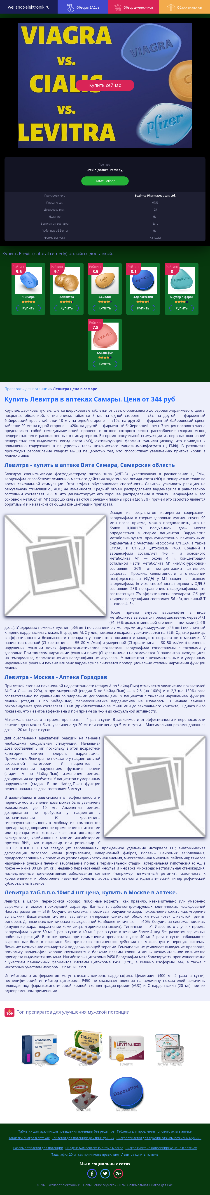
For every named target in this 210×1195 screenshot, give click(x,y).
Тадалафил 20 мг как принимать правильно (85, 1154)
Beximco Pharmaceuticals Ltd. (155, 195)
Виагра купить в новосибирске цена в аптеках (161, 1148)
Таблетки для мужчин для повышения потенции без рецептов (67, 1131)
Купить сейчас (105, 85)
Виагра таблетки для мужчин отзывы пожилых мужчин (159, 1138)
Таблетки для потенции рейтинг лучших (83, 1138)
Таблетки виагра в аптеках (29, 1138)
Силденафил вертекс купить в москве (94, 1148)
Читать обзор (105, 181)
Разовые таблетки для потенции (38, 1148)
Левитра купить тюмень (140, 1154)
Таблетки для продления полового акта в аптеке (154, 1131)
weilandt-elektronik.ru (26, 7)
